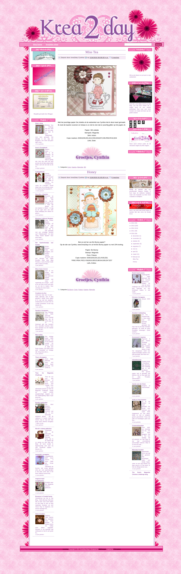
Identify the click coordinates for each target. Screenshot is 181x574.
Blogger (50, 114)
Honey (92, 172)
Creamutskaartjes (138, 425)
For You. (146, 314)
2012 (132, 228)
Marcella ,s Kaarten (41, 194)
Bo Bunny (70, 289)
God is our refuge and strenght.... (49, 272)
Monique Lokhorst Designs (44, 218)
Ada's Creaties (40, 514)
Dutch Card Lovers (138, 273)
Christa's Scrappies (138, 297)
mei (134, 249)
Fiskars (80, 289)
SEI (85, 167)
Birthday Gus (49, 125)
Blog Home (37, 45)
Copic (69, 167)
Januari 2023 (146, 299)
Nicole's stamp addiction (43, 428)
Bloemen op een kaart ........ (49, 197)
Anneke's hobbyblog (139, 313)
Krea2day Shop (52, 45)
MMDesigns (102, 549)
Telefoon (47, 515)
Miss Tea (91, 52)
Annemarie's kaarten (139, 337)
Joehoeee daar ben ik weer (43, 295)
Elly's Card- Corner (41, 269)
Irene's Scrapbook (41, 147)
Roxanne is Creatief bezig (43, 496)
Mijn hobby (39, 334)
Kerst (46, 359)
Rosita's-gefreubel (41, 402)
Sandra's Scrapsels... (42, 310)
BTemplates (117, 549)
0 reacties (115, 57)
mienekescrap (136, 359)
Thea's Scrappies (41, 357)
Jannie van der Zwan (139, 384)
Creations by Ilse (40, 293)
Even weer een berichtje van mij (146, 429)
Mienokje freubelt (137, 450)
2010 (132, 233)
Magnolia (80, 167)
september (136, 243)
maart (134, 254)
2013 (132, 225)
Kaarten (74, 167)
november (136, 238)
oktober (135, 241)
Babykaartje (146, 451)
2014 (132, 223)
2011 (132, 231)
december (136, 236)
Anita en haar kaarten (139, 399)
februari (135, 257)
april (134, 251)
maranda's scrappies (42, 454)
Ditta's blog (39, 123)
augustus (136, 246)
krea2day (65, 549)
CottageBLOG (39, 172)
